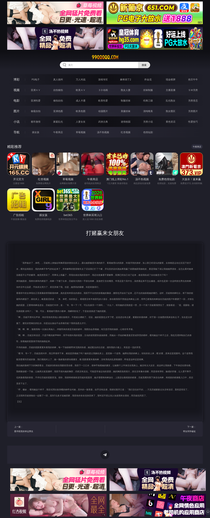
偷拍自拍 (58, 100)
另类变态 (193, 100)
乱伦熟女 (170, 100)
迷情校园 (125, 121)
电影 (17, 100)
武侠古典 (103, 121)
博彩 (17, 79)
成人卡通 (80, 100)
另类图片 (193, 111)
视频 (17, 90)
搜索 (144, 65)
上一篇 (34, 429)
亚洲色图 (58, 111)
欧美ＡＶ (80, 90)
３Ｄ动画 (103, 90)
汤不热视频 (103, 132)
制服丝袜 (125, 100)
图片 (17, 111)
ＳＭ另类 (193, 90)
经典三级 (148, 100)
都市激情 (35, 121)
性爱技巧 (193, 121)
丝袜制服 (148, 90)
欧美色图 (80, 111)
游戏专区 (103, 79)
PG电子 (36, 79)
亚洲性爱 (35, 100)
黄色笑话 (170, 121)
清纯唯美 (148, 111)
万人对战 (80, 79)
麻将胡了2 (125, 79)
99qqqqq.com (105, 57)
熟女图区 (170, 111)
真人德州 (58, 79)
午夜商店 (58, 132)
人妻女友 (80, 121)
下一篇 (176, 429)
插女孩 (35, 132)
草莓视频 (80, 132)
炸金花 (148, 79)
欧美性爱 (103, 100)
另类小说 (148, 121)
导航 (17, 132)
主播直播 (170, 90)
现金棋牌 (170, 79)
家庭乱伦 (58, 121)
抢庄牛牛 (193, 79)
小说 (17, 122)
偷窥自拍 (35, 111)
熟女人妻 (125, 90)
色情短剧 (148, 132)
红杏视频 (125, 132)
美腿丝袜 (125, 111)
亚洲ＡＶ (35, 90)
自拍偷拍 (58, 90)
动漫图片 (103, 111)
